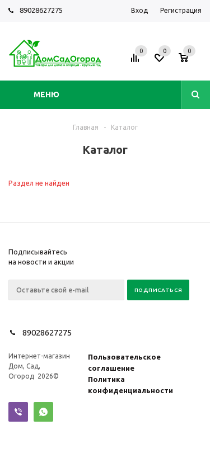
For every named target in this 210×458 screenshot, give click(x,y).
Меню (46, 94)
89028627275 (41, 10)
